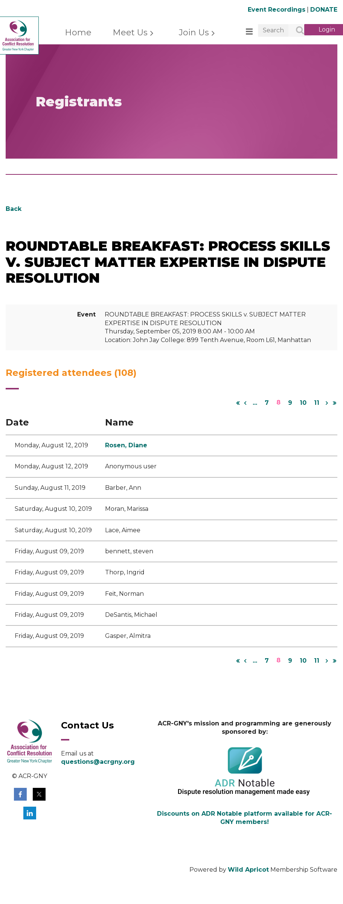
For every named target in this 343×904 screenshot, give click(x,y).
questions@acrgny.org (98, 761)
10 (303, 402)
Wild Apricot (248, 869)
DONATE (323, 9)
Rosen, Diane (126, 445)
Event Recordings (276, 9)
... (255, 402)
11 (316, 402)
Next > (327, 402)
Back (13, 208)
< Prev (245, 402)
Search (296, 31)
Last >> (334, 402)
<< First (238, 402)
